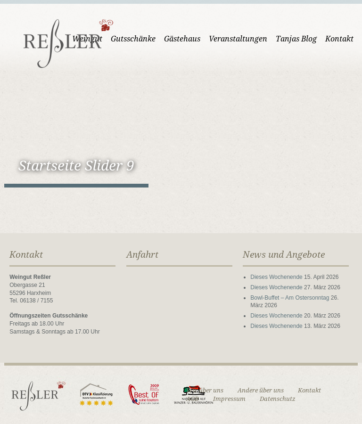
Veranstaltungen (238, 38)
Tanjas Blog (296, 38)
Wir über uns (204, 390)
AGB (192, 398)
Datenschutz (278, 398)
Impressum (229, 398)
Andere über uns (261, 390)
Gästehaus (182, 38)
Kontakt (339, 38)
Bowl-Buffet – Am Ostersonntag (289, 297)
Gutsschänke (133, 38)
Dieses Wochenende (276, 277)
